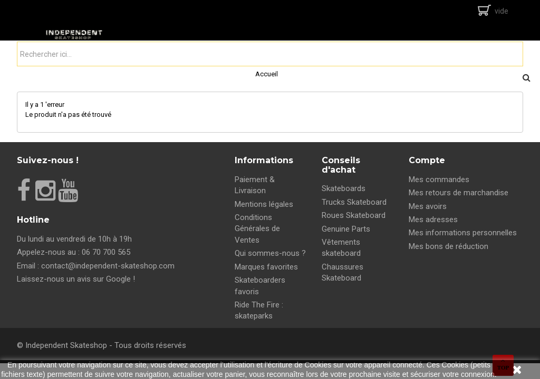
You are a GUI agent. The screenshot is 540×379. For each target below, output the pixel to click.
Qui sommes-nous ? (270, 253)
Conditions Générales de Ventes (257, 229)
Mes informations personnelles (463, 232)
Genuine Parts (346, 229)
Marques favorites (266, 267)
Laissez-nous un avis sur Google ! (76, 279)
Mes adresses (433, 219)
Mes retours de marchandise (458, 192)
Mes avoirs (428, 206)
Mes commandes (439, 179)
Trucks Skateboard (354, 202)
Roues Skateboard (353, 215)
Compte (427, 160)
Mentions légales (264, 204)
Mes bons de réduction (448, 246)
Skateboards (343, 188)
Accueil (266, 74)
